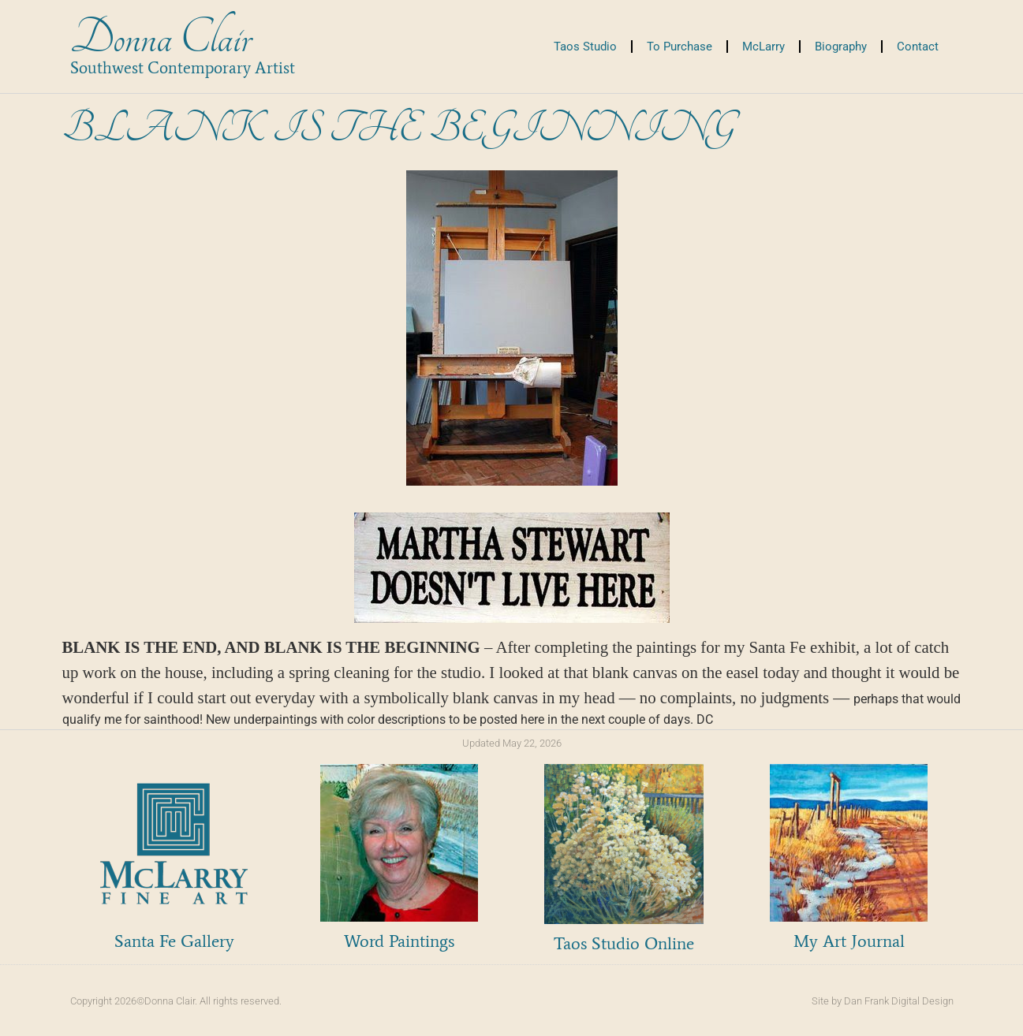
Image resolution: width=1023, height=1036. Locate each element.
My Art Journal (849, 941)
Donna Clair (160, 38)
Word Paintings (399, 941)
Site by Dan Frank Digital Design (883, 1001)
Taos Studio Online (624, 943)
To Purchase (679, 46)
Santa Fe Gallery (174, 941)
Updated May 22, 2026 (512, 743)
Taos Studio (585, 46)
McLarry (763, 46)
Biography (841, 46)
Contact (918, 46)
